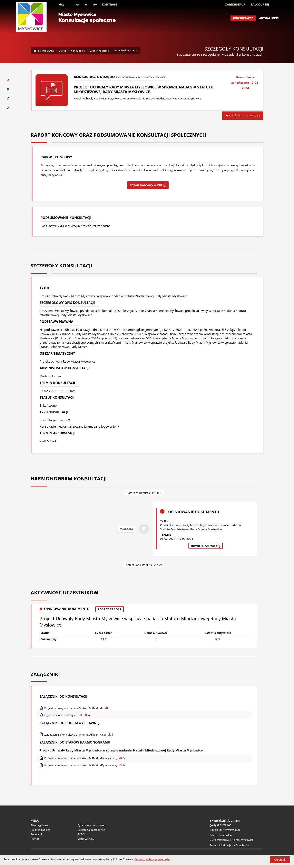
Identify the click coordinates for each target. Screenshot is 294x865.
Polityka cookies (40, 830)
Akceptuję (280, 859)
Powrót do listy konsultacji (242, 115)
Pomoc (35, 839)
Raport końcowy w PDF (148, 185)
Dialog (62, 50)
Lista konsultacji (99, 50)
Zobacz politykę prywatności (152, 859)
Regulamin (37, 834)
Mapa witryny (85, 839)
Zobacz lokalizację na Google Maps (231, 845)
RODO (81, 834)
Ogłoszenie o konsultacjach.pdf (65, 715)
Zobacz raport (109, 609)
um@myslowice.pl (229, 830)
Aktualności (269, 18)
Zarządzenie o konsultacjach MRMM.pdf (77, 734)
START (50, 50)
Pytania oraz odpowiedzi (92, 825)
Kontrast (109, 4)
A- (77, 4)
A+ (95, 4)
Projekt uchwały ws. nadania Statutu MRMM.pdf (75, 708)
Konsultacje (243, 18)
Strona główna (39, 825)
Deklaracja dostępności (91, 830)
